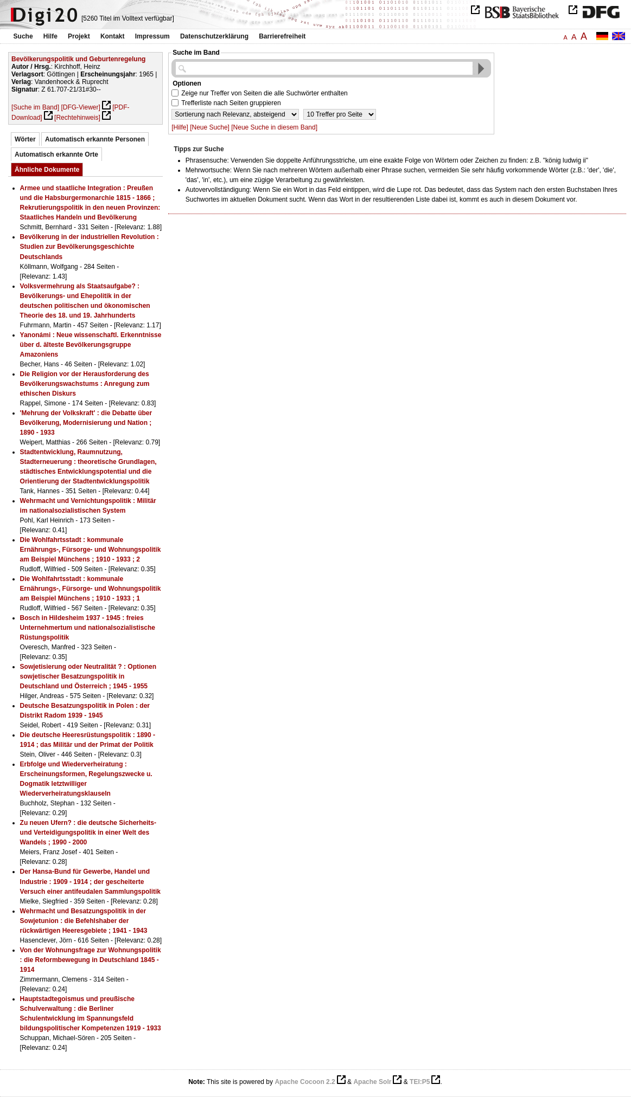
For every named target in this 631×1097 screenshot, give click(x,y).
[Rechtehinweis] (77, 117)
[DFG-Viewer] (80, 107)
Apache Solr (372, 1082)
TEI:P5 (420, 1082)
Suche (23, 36)
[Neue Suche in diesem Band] (274, 127)
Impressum (152, 36)
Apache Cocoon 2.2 (305, 1082)
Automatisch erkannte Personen (95, 139)
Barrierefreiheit (282, 36)
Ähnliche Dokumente (47, 169)
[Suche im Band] (35, 107)
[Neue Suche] (210, 127)
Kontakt (112, 36)
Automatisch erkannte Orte (56, 154)
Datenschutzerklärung (214, 36)
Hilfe (50, 36)
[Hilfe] (179, 127)
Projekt (79, 36)
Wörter (25, 139)
